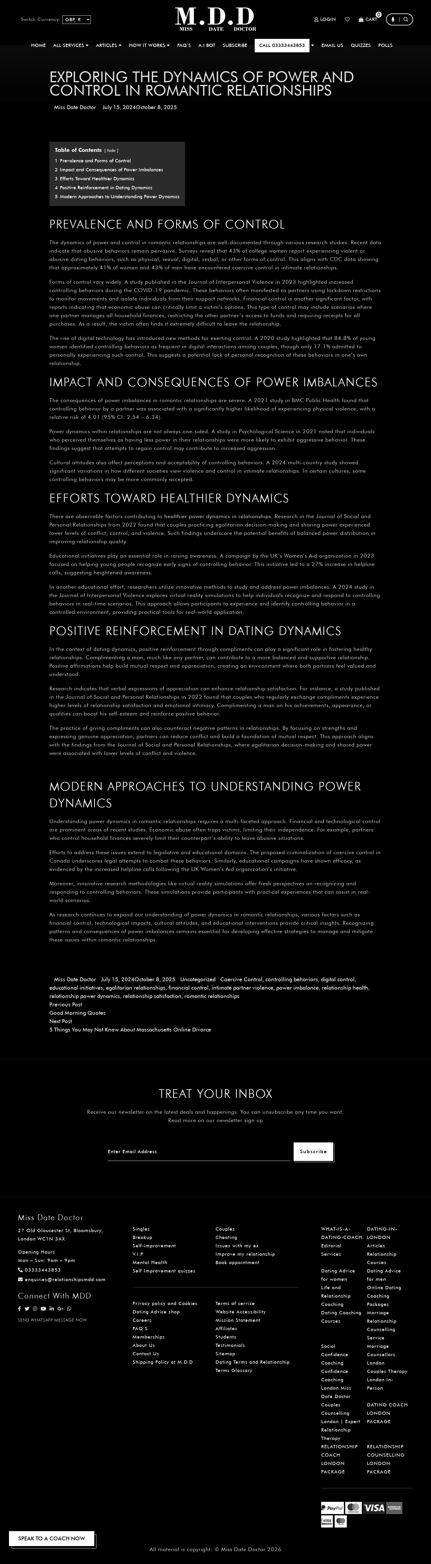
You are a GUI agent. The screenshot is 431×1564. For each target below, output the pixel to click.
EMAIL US (332, 45)
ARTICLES (109, 45)
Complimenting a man (114, 657)
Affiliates (226, 1328)
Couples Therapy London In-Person (387, 1379)
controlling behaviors (291, 979)
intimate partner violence (242, 988)
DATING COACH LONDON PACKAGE (387, 1413)
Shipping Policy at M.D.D (163, 1362)
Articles (376, 1246)
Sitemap (225, 1354)
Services (331, 1254)
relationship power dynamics (84, 996)
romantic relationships (211, 996)
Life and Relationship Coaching (336, 1296)
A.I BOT (206, 45)
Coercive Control (241, 979)
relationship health (345, 988)
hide (111, 150)
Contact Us (146, 1354)
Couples (225, 1229)
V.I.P (138, 1254)
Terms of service (235, 1303)
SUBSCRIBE (235, 45)
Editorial (331, 1246)
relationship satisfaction (152, 996)
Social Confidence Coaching (334, 1354)
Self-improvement (154, 1246)
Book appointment (237, 1262)
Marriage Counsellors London (381, 1354)
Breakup (142, 1237)
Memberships (149, 1337)
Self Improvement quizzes (164, 1271)
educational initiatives (76, 988)
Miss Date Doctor (75, 107)
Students (226, 1337)
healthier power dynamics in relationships (217, 516)
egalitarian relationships (136, 988)
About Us (144, 1345)
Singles (141, 1229)
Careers (142, 1320)
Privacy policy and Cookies (165, 1303)
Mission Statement (238, 1320)
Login (325, 19)
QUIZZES (361, 45)
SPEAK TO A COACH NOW (51, 1538)
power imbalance (297, 988)
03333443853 (39, 1270)
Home (38, 45)
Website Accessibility (241, 1312)
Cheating (226, 1237)
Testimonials (230, 1345)
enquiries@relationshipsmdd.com (62, 1279)
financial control (189, 988)
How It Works (149, 45)
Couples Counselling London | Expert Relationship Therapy (340, 1421)
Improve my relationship (245, 1254)
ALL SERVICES (71, 45)
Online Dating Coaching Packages (384, 1296)
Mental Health (150, 1262)
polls (385, 45)
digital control (338, 979)
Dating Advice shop (156, 1312)
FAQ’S (184, 45)
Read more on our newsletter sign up (215, 1120)
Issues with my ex (237, 1246)
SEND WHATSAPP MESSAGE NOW (52, 1320)
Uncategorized (198, 979)
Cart (368, 19)
